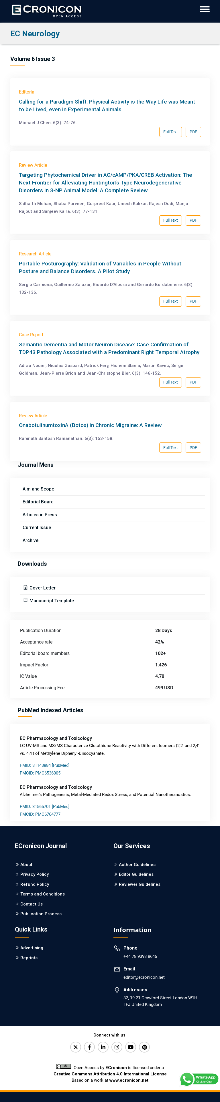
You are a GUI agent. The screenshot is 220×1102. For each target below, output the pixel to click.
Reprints (29, 957)
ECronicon (116, 1067)
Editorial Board (38, 502)
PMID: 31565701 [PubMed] (45, 806)
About (26, 864)
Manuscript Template (51, 600)
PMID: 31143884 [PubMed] (45, 765)
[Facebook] (89, 1047)
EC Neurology (35, 33)
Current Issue (37, 527)
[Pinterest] (144, 1047)
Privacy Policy (34, 874)
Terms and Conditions (42, 894)
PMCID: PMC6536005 (40, 773)
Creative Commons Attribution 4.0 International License (110, 1074)
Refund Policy (34, 884)
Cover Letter (42, 588)
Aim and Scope (38, 489)
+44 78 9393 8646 (140, 956)
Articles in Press (40, 514)
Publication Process (41, 913)
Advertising (31, 947)
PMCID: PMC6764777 (40, 814)
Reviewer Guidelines (139, 884)
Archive (30, 540)
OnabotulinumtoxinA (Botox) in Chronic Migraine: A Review (90, 425)
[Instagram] (116, 1047)
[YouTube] (130, 1047)
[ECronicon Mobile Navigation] (205, 9)
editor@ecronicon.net (144, 977)
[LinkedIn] (103, 1047)
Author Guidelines (137, 864)
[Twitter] (75, 1047)
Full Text (170, 132)
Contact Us (31, 904)
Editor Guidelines (136, 874)
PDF (193, 132)
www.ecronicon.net (128, 1080)
